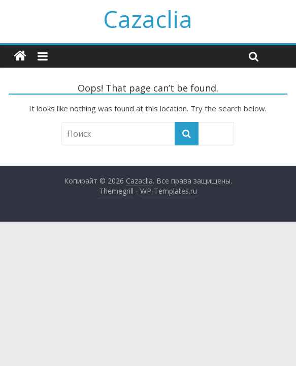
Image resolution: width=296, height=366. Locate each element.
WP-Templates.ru (168, 191)
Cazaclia (147, 19)
